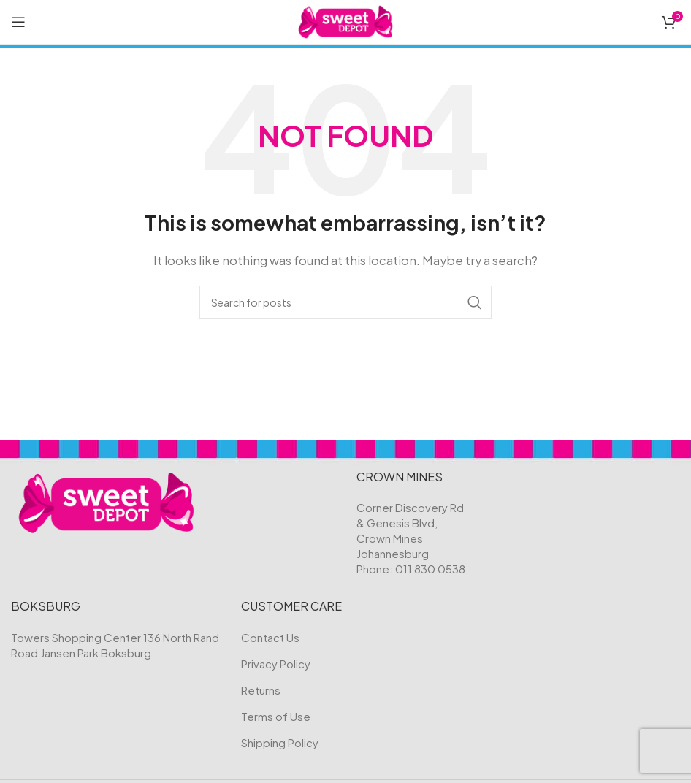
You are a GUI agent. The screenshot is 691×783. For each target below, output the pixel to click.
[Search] (345, 302)
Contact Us (270, 637)
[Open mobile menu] (18, 22)
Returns (260, 690)
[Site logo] (345, 20)
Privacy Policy (275, 664)
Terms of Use (275, 716)
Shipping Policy (279, 742)
